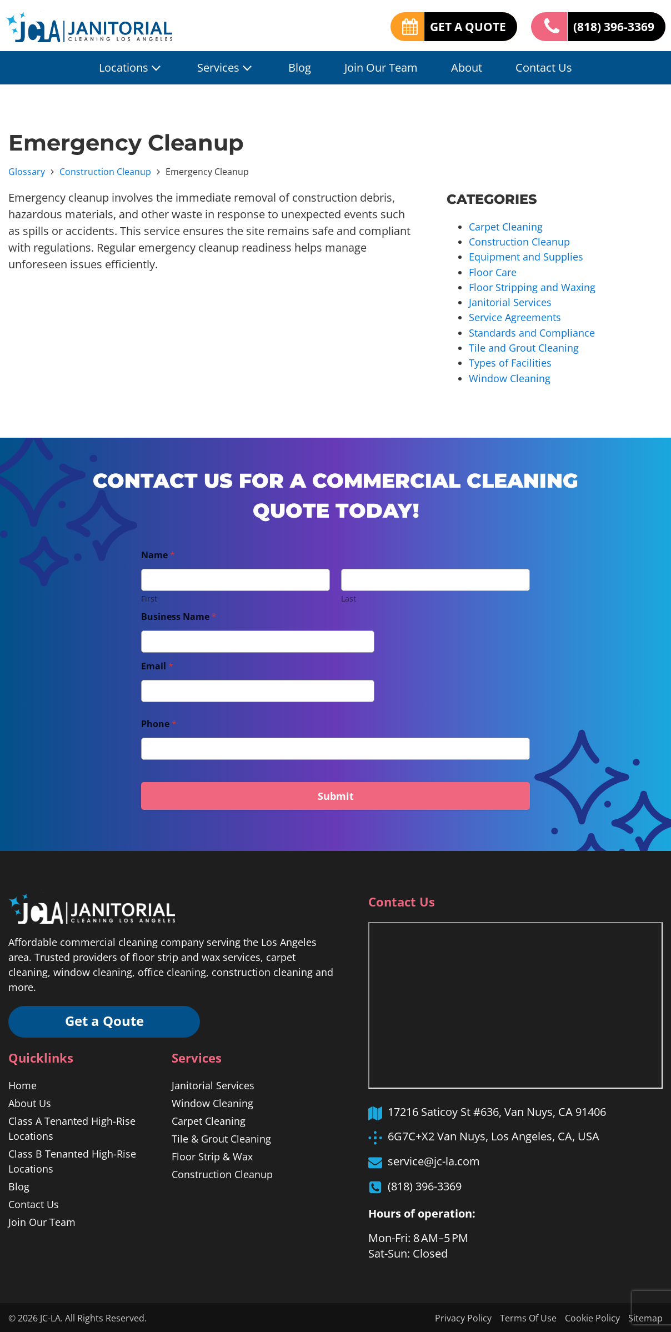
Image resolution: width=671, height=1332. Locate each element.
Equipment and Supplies (526, 256)
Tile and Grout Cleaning (524, 346)
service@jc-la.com (434, 1159)
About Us (29, 1102)
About (466, 67)
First (149, 597)
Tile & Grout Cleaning (221, 1137)
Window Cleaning (509, 376)
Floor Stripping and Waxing (532, 286)
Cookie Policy (592, 1317)
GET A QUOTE (459, 26)
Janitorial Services (510, 301)
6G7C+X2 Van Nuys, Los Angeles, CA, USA (493, 1134)
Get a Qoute (105, 1020)
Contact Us (543, 67)
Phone (159, 722)
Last (348, 597)
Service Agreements (515, 316)
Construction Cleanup (105, 172)
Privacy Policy (463, 1317)
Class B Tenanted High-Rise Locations (72, 1160)
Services (226, 68)
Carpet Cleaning (506, 226)
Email (157, 664)
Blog (299, 67)
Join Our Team (381, 67)
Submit (336, 794)
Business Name (179, 615)
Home (22, 1084)
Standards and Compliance (532, 331)
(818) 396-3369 (610, 26)
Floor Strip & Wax (212, 1155)
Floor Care (493, 271)
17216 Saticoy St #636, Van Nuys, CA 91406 (497, 1110)
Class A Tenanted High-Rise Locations (72, 1127)
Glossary (26, 172)
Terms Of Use (528, 1317)
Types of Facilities (510, 361)
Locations (131, 68)
